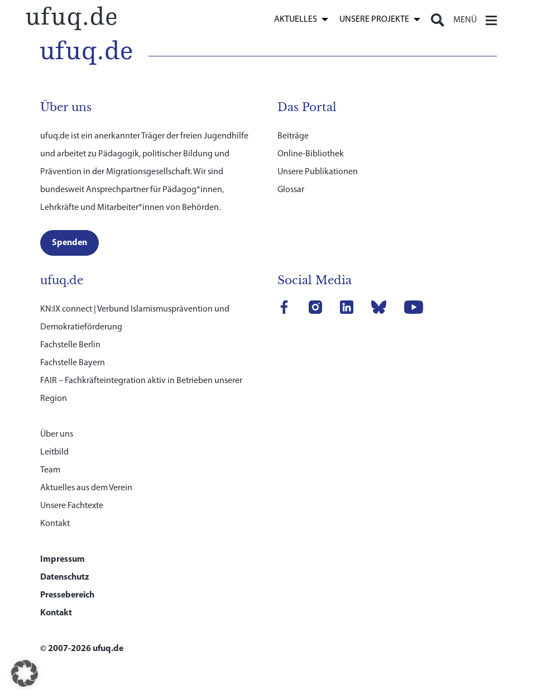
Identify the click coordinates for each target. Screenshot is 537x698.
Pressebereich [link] (67, 595)
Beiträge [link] (293, 136)
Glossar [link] (290, 189)
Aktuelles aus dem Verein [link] (86, 488)
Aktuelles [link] (295, 19)
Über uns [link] (56, 434)
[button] (24, 673)
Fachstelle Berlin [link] (70, 345)
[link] (71, 17)
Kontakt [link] (55, 523)
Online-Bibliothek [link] (310, 154)
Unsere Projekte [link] (374, 19)
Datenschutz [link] (64, 577)
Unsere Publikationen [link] (317, 172)
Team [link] (50, 470)
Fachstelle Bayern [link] (72, 362)
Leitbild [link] (54, 452)
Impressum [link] (62, 559)
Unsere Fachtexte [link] (71, 505)
